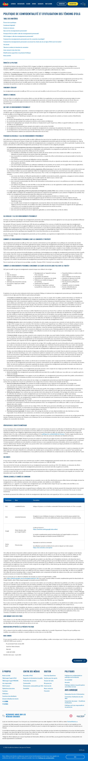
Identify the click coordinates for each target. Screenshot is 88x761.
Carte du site (47, 686)
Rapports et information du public (33, 678)
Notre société (6, 675)
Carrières (5, 691)
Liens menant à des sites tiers (11, 50)
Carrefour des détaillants (9, 696)
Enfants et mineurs (8, 28)
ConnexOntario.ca (72, 721)
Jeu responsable (7, 683)
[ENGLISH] (81, 4)
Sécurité (67, 682)
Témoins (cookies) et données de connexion (15, 47)
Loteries (13, 4)
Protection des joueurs (29, 680)
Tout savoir (48, 4)
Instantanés (21, 4)
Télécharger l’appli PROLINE (10, 680)
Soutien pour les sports (50, 678)
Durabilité (26, 688)
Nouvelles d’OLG (28, 675)
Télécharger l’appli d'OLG (9, 678)
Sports (34, 4)
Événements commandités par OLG (33, 686)
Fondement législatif (9, 25)
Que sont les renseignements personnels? (15, 31)
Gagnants (40, 4)
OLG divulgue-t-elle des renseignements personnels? (18, 36)
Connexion (62, 4)
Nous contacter (48, 688)
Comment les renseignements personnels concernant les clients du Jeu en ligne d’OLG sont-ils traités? (32, 42)
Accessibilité (68, 680)
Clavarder (79, 661)
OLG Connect (6, 686)
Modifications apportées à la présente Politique (17, 53)
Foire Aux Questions (50, 675)
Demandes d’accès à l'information (74, 694)
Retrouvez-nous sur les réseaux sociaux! (16, 715)
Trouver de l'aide (48, 680)
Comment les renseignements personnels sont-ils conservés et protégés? (24, 39)
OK (75, 757)
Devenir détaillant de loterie (10, 699)
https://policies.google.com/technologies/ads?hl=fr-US (23, 578)
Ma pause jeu (48, 683)
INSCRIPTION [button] (72, 4)
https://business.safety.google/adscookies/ (45, 529)
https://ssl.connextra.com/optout (42, 547)
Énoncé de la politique (9, 22)
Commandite (27, 683)
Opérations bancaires (8, 688)
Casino (28, 4)
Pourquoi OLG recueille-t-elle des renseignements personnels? (21, 33)
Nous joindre (7, 55)
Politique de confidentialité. (46, 758)
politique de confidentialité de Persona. (53, 434)
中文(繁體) (5, 701)
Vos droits (6, 44)
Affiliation (5, 693)
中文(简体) (5, 704)
